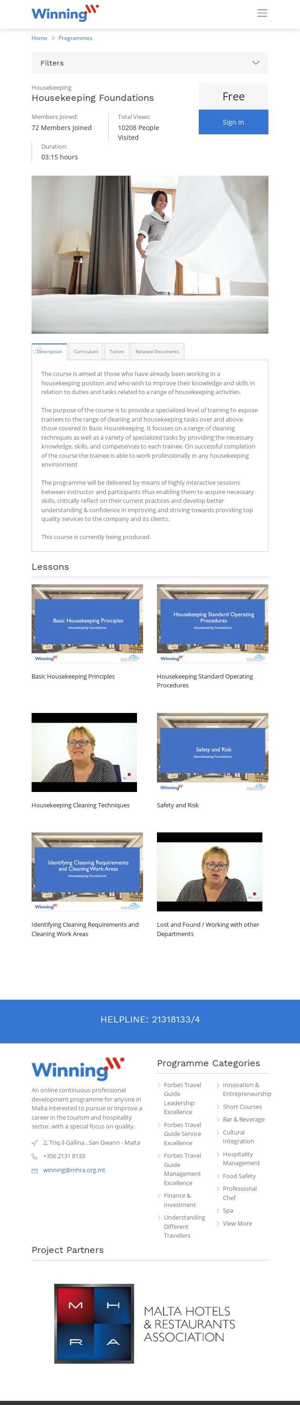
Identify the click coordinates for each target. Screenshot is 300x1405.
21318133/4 (176, 1019)
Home (39, 38)
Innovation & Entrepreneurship (246, 1089)
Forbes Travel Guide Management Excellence (182, 1169)
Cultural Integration (238, 1137)
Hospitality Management (241, 1159)
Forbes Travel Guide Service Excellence (182, 1134)
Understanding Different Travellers (184, 1226)
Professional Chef (240, 1193)
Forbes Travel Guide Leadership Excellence (182, 1098)
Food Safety (239, 1176)
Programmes (75, 38)
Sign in (233, 122)
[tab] (49, 351)
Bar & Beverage (244, 1119)
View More (237, 1223)
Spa (228, 1210)
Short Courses (242, 1106)
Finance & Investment (180, 1200)
